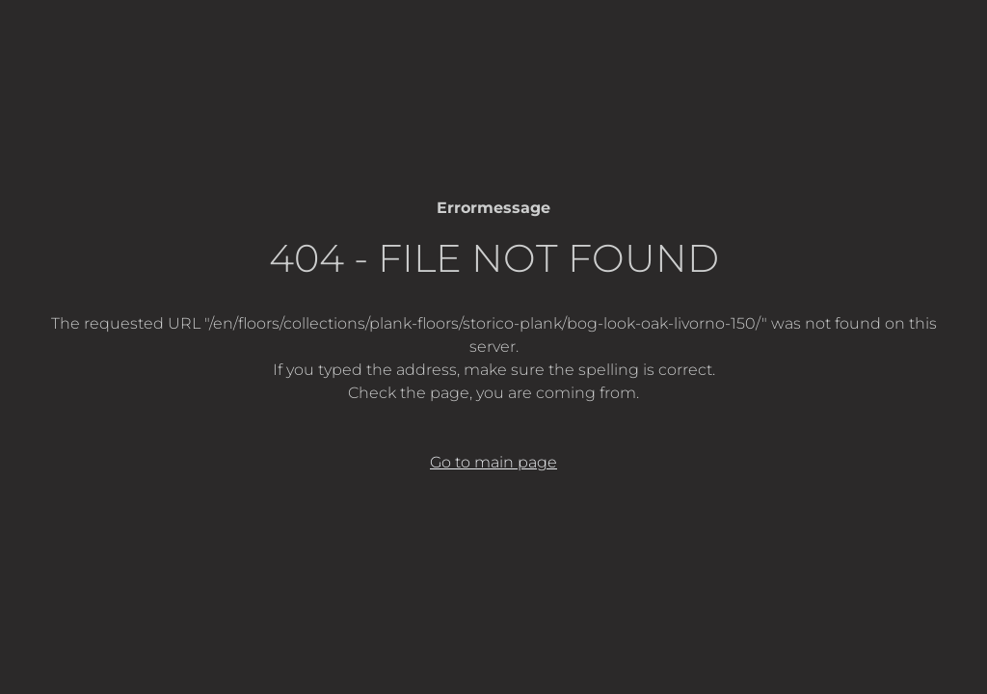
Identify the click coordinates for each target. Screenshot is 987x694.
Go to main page (493, 462)
